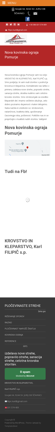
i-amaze (35, 423)
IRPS (25, 346)
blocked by (25, 373)
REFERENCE (10, 341)
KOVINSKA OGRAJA (14, 334)
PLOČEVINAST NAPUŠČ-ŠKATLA (20, 328)
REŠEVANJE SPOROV (14, 316)
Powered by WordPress (15, 423)
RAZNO (8, 322)
